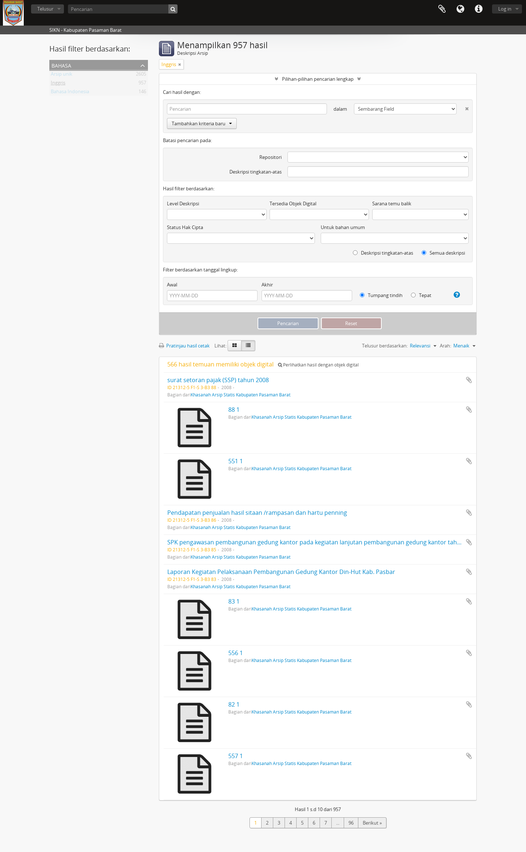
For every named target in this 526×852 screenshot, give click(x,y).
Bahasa (460, 9)
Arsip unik (61, 75)
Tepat (421, 295)
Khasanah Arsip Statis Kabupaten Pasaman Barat (240, 395)
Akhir (267, 284)
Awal (172, 284)
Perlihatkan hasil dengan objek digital (318, 365)
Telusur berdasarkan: (385, 345)
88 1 (234, 410)
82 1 (234, 704)
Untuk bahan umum (343, 227)
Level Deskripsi (183, 203)
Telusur (45, 8)
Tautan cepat (478, 9)
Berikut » (372, 822)
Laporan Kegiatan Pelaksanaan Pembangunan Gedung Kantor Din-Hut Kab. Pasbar (281, 572)
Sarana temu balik (391, 203)
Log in (504, 8)
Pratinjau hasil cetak (184, 345)
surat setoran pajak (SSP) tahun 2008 (218, 380)
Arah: (445, 345)
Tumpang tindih (381, 295)
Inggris (58, 84)
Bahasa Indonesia (70, 93)
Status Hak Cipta (185, 227)
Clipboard (442, 9)
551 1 (235, 461)
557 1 (235, 756)
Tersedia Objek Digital (293, 203)
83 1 (234, 601)
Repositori (270, 157)
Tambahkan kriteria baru (202, 123)
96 (351, 822)
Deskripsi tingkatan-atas (255, 171)
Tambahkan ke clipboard (469, 380)
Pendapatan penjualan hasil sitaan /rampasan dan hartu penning (257, 513)
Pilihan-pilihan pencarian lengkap (318, 79)
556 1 (235, 653)
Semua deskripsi (443, 253)
